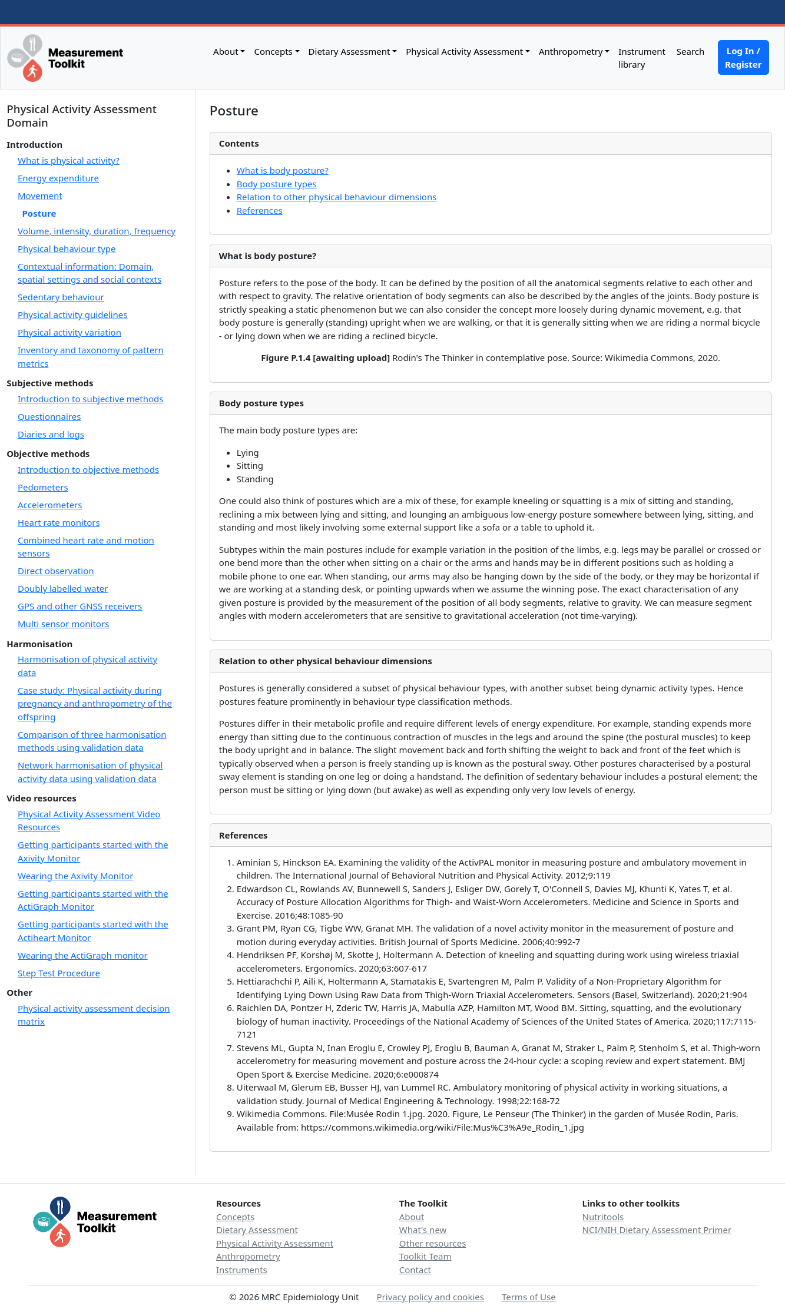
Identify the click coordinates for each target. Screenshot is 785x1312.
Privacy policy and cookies (430, 1297)
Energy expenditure (58, 178)
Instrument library (641, 58)
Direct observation (56, 571)
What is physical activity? (69, 160)
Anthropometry (571, 51)
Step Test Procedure (59, 973)
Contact (415, 1269)
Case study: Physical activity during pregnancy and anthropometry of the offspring (95, 703)
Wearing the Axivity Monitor (75, 876)
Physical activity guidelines (73, 314)
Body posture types (277, 184)
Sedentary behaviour (61, 297)
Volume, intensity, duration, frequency (96, 231)
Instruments (241, 1269)
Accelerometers (50, 505)
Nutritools (603, 1216)
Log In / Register (743, 57)
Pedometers (43, 487)
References (260, 210)
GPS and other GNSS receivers (80, 606)
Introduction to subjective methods (91, 399)
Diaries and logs (51, 434)
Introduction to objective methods (88, 469)
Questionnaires (49, 416)
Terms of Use (529, 1297)
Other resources (432, 1243)
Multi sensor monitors (63, 624)
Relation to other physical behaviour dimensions (337, 197)
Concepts (273, 51)
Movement (40, 195)
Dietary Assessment (349, 51)
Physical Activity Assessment (464, 51)
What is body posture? (283, 170)
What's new (423, 1229)
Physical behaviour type (67, 248)
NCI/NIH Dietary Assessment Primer (657, 1229)
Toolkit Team (425, 1256)
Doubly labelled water (63, 588)
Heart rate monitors (59, 522)
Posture (39, 213)
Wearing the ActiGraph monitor (83, 955)
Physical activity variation (69, 332)
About (226, 51)
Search (689, 51)
